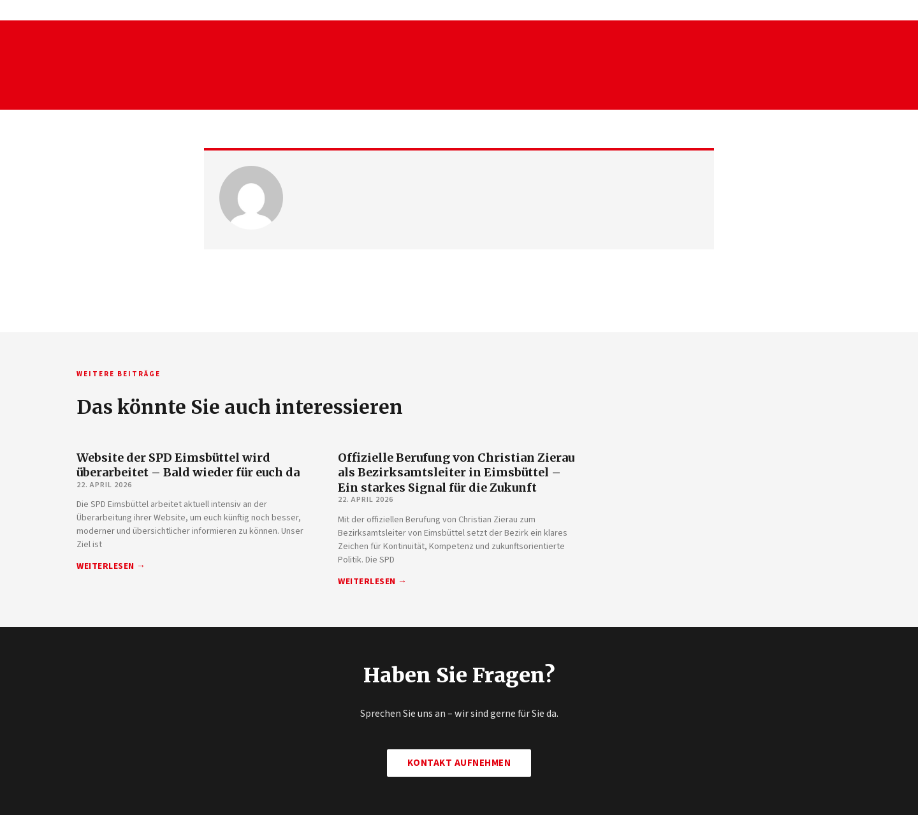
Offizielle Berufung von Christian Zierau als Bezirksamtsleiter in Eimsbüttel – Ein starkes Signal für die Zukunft (456, 472)
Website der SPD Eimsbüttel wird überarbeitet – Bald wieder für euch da (188, 465)
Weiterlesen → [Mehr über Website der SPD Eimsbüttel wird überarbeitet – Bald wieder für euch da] (111, 566)
